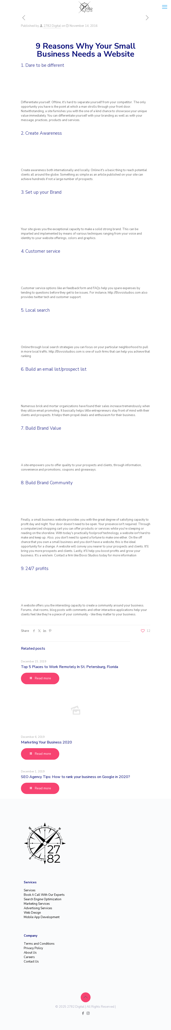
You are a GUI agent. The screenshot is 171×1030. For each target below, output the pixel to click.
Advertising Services (38, 908)
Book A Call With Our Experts (44, 895)
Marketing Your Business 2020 (46, 742)
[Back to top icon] (86, 997)
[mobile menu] (165, 7)
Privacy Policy (33, 948)
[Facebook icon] (83, 1013)
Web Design (32, 913)
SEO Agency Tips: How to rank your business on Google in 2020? (75, 776)
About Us (30, 953)
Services (30, 890)
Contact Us (31, 961)
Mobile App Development (42, 917)
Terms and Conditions (39, 944)
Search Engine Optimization (42, 899)
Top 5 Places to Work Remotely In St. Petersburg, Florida (69, 666)
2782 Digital (52, 26)
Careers (29, 957)
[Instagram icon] (88, 1013)
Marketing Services (37, 904)
